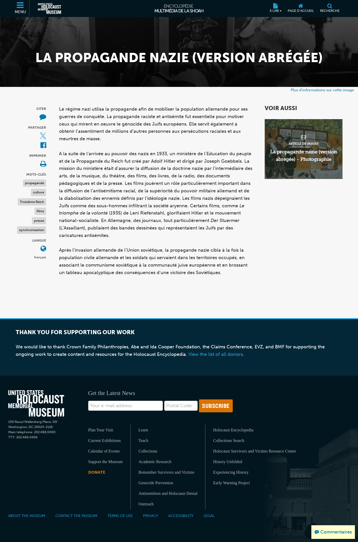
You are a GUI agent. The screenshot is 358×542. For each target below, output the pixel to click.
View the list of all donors (215, 354)
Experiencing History (230, 472)
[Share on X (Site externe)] (43, 136)
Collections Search (228, 440)
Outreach (146, 504)
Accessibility (180, 515)
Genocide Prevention (155, 483)
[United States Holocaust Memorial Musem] (36, 403)
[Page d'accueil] (301, 8)
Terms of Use (120, 515)
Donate (96, 472)
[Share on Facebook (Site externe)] (43, 145)
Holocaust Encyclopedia (233, 430)
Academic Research (154, 461)
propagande (34, 183)
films (40, 211)
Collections (147, 451)
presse (39, 221)
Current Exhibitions (104, 440)
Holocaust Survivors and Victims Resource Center (254, 451)
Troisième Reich (32, 202)
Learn (143, 430)
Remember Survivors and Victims (166, 472)
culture (38, 192)
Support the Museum (105, 461)
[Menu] (21, 8)
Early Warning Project (231, 483)
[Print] (43, 164)
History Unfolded (227, 461)
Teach (143, 440)
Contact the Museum (76, 515)
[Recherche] (330, 8)
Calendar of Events (104, 451)
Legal (209, 515)
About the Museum (26, 515)
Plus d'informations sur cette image (322, 89)
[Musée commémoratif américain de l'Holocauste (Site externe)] (49, 8)
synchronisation (31, 230)
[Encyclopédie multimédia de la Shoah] (179, 8)
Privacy (150, 515)
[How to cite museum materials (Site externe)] (42, 117)
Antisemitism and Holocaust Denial (167, 493)
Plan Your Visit (100, 430)
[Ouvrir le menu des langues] (43, 249)
